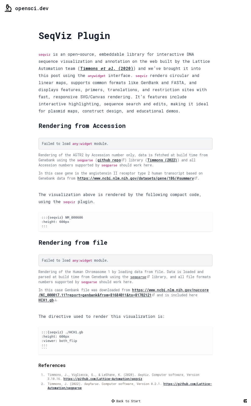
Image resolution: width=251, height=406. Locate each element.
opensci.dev (26, 8)
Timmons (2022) (162, 160)
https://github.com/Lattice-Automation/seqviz (103, 379)
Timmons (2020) (106, 68)
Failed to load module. (75, 143)
